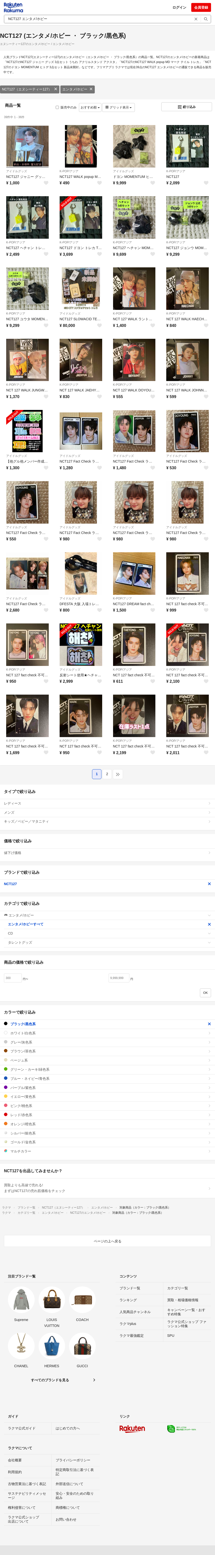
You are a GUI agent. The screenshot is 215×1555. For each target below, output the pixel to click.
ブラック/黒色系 (107, 1024)
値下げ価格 (107, 853)
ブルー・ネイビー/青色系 (107, 1078)
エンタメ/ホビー (77, 89)
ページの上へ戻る (107, 1241)
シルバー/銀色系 (107, 1133)
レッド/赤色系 (107, 1115)
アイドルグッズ (16, 171)
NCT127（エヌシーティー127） (29, 89)
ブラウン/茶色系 (107, 1051)
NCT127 (107, 884)
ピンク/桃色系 (107, 1106)
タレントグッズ (109, 942)
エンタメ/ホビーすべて (109, 924)
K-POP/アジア (69, 171)
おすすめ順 (90, 107)
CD (109, 933)
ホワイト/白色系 (107, 1033)
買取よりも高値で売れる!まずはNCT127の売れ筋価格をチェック (107, 1188)
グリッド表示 (118, 107)
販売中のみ (66, 107)
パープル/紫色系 (107, 1088)
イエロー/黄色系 (107, 1096)
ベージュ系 (107, 1060)
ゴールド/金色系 (107, 1142)
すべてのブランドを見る (50, 1380)
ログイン (179, 7)
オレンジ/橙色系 (107, 1124)
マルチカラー (107, 1151)
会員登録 (201, 7)
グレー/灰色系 (107, 1042)
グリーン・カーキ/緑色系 (107, 1069)
